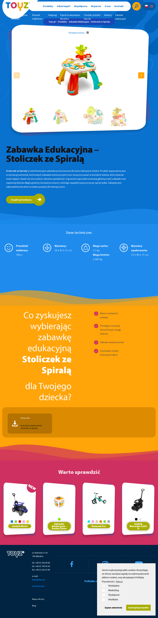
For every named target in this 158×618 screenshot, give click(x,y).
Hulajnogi (52, 15)
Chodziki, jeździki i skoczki (92, 17)
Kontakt (119, 6)
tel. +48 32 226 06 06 (41, 562)
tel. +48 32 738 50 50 (41, 566)
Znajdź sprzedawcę (21, 199)
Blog (34, 605)
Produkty (48, 6)
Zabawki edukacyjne (120, 17)
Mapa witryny (38, 599)
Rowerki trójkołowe (37, 17)
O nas (108, 6)
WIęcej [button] (119, 581)
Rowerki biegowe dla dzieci (19, 17)
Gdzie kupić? (64, 6)
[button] (141, 75)
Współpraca (80, 6)
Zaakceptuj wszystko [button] (138, 607)
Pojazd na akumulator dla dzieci (70, 17)
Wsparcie (96, 6)
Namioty (108, 15)
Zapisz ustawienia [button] (113, 607)
